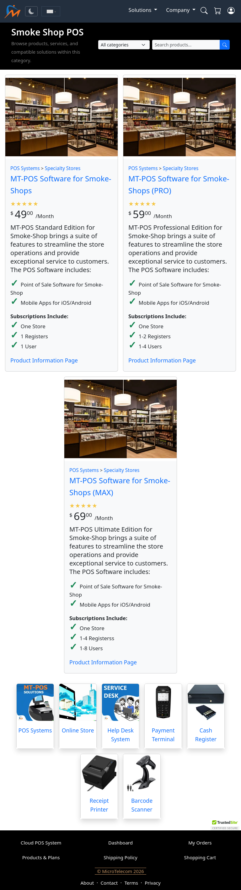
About (87, 883)
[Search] (225, 45)
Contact (109, 883)
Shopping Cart (200, 857)
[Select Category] (124, 44)
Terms (131, 883)
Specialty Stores (63, 168)
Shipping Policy (120, 857)
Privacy (152, 883)
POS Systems (25, 168)
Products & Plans (41, 857)
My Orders (200, 842)
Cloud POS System (41, 842)
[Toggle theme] (31, 11)
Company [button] (178, 9)
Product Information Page (44, 360)
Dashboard (120, 842)
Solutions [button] (141, 9)
